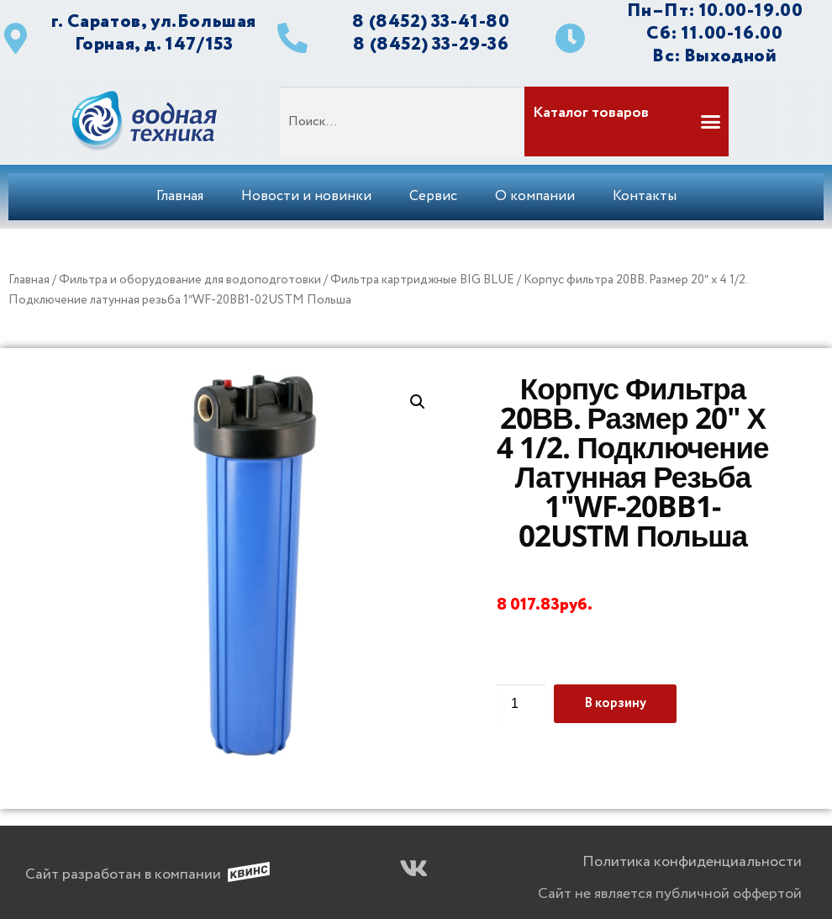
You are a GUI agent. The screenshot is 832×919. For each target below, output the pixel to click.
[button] (625, 121)
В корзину (615, 703)
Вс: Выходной (714, 56)
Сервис (433, 196)
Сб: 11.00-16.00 (714, 33)
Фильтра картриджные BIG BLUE (422, 280)
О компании (535, 196)
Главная (179, 196)
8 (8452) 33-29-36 (430, 44)
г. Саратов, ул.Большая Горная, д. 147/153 (153, 33)
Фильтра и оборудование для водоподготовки (190, 280)
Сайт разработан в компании (123, 874)
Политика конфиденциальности (692, 862)
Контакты (645, 196)
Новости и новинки (306, 196)
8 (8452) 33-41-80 (430, 21)
